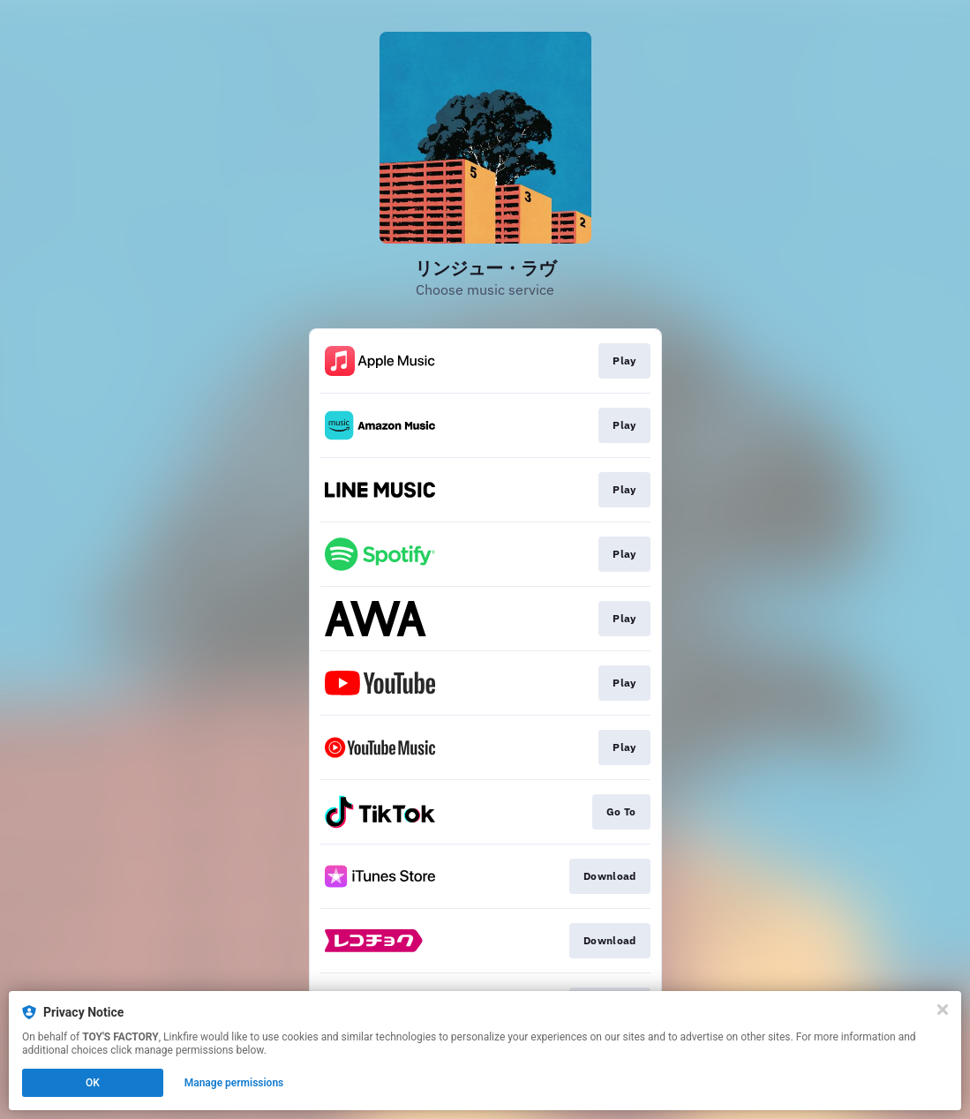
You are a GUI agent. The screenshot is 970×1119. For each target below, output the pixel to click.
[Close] (943, 1009)
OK (93, 1083)
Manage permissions (234, 1083)
